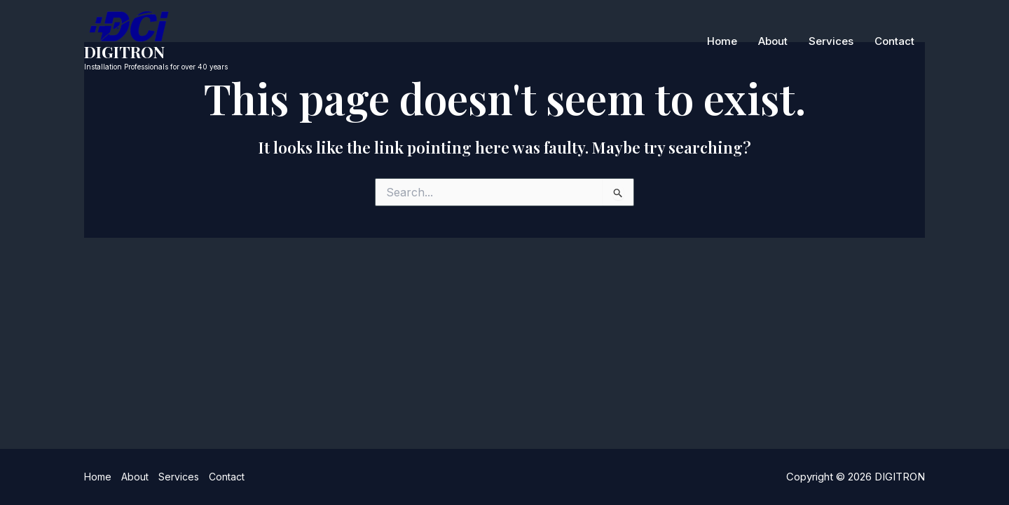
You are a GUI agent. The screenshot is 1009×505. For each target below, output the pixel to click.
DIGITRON (124, 51)
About (773, 41)
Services (831, 41)
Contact (894, 41)
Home (722, 41)
